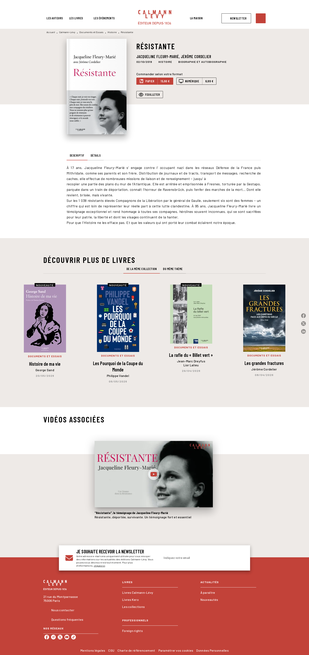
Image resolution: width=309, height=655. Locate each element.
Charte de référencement (136, 650)
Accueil (51, 32)
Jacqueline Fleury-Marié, (158, 56)
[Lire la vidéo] (153, 474)
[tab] (54, 18)
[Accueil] (154, 17)
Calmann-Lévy (67, 32)
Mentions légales (92, 650)
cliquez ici (99, 565)
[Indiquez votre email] (197, 558)
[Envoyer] (239, 558)
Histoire (112, 32)
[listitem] (46, 637)
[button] (236, 18)
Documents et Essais (91, 32)
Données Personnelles (212, 650)
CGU (111, 650)
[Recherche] (261, 18)
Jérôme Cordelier (196, 56)
